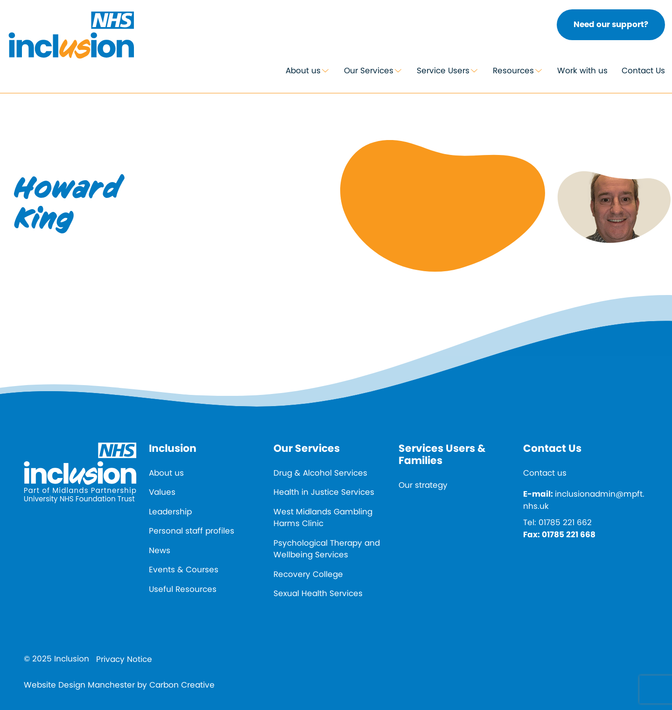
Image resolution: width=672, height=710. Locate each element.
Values (162, 492)
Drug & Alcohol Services (320, 472)
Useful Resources (183, 589)
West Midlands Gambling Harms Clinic (322, 517)
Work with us (582, 70)
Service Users (443, 70)
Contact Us (643, 70)
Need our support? (611, 24)
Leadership (170, 511)
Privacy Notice (124, 659)
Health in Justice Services (323, 492)
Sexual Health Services (318, 593)
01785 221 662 (565, 522)
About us (303, 70)
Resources (513, 70)
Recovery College (308, 574)
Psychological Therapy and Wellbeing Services (326, 549)
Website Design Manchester (79, 684)
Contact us (545, 472)
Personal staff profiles (191, 530)
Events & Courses (183, 569)
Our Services (368, 70)
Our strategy (423, 485)
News (159, 550)
